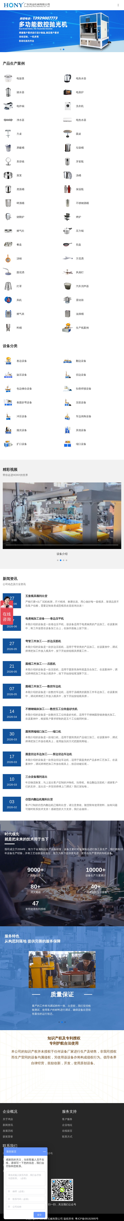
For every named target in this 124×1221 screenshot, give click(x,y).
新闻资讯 (8, 1124)
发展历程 (8, 1130)
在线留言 (67, 1130)
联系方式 (67, 1136)
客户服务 (67, 1119)
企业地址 (67, 1124)
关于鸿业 (8, 1119)
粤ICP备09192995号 (86, 1218)
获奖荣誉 (8, 1136)
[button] (57, 560)
